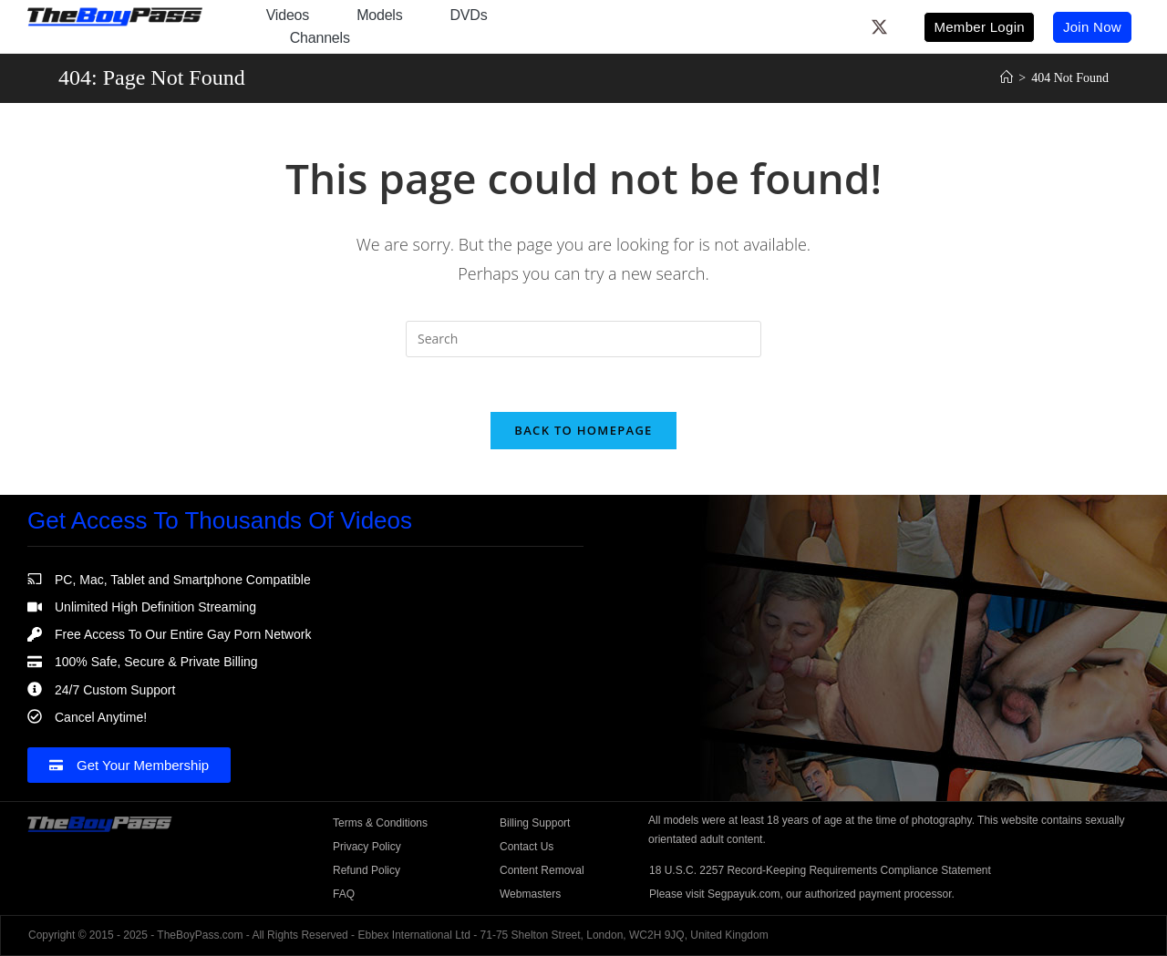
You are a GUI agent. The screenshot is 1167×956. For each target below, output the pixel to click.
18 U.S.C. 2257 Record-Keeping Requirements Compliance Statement (820, 870)
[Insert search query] (583, 339)
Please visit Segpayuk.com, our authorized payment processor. (802, 894)
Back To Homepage (583, 430)
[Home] (1006, 78)
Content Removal (542, 870)
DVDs (469, 15)
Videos (287, 15)
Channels (320, 38)
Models (379, 15)
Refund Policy (366, 870)
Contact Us (526, 846)
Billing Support (535, 823)
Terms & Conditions (380, 823)
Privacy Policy (367, 846)
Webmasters (530, 894)
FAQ (344, 894)
